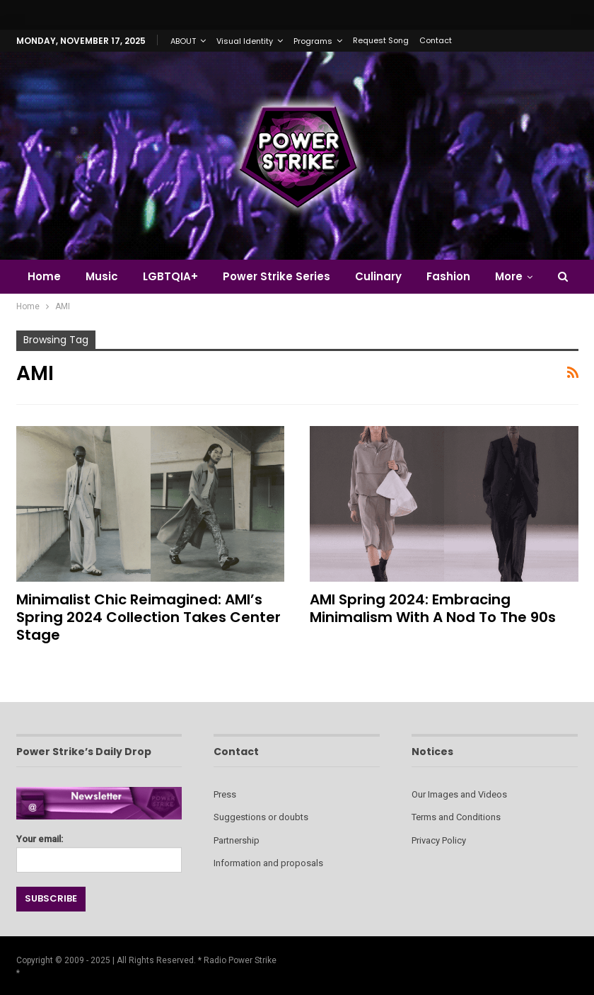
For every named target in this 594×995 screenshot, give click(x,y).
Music (102, 276)
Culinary (378, 276)
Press (225, 794)
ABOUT (183, 41)
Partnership (237, 840)
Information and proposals (268, 863)
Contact (435, 40)
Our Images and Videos (459, 794)
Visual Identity (244, 41)
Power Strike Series (276, 276)
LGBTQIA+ (170, 276)
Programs (312, 41)
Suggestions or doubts (261, 817)
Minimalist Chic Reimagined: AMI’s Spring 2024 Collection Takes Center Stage (148, 617)
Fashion (448, 276)
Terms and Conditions (456, 817)
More (509, 276)
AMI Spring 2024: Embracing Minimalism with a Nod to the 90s (433, 608)
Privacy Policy (439, 840)
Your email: (99, 849)
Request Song (381, 40)
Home (44, 276)
